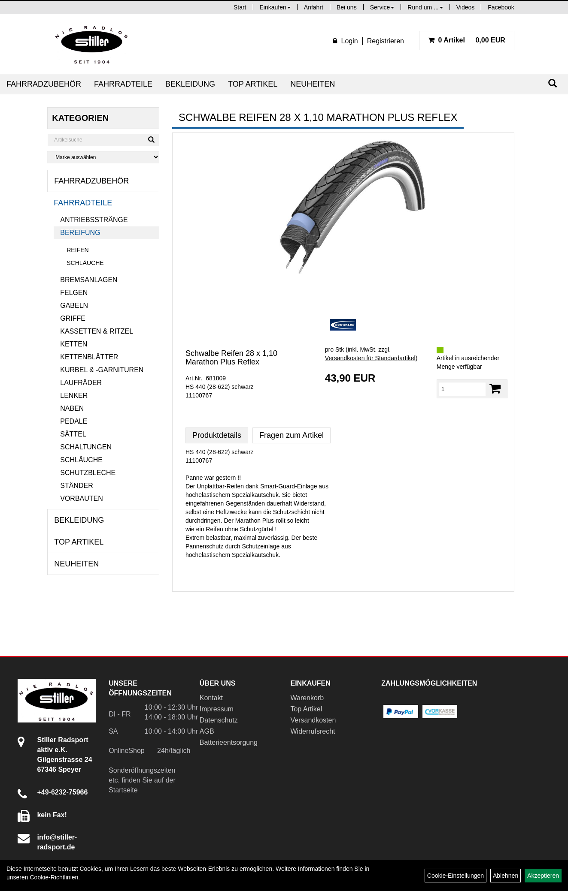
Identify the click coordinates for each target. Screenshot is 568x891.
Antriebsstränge (94, 219)
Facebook (501, 7)
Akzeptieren (543, 875)
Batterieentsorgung (229, 742)
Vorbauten (81, 498)
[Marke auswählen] (103, 157)
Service (382, 7)
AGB (207, 731)
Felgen (74, 292)
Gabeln (74, 305)
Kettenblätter (89, 357)
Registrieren (385, 41)
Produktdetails (216, 435)
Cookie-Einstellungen (455, 875)
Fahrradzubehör (43, 84)
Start (240, 7)
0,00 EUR (466, 40)
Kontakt (211, 697)
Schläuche (85, 262)
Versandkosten (313, 720)
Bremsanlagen (88, 279)
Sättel (73, 434)
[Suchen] (553, 83)
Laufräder (81, 382)
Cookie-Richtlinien (54, 877)
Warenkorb (307, 697)
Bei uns (347, 7)
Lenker (74, 395)
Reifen (77, 250)
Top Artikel (252, 84)
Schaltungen (86, 447)
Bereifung (80, 232)
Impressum (217, 709)
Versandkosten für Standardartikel (370, 358)
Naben (72, 408)
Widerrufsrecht (312, 731)
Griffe (72, 318)
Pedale (73, 421)
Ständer (76, 485)
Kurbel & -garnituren (101, 369)
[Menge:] (462, 389)
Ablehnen (505, 875)
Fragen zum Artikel (291, 435)
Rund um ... (425, 7)
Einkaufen (275, 7)
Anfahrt (313, 7)
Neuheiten (312, 84)
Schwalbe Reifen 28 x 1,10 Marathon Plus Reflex (231, 357)
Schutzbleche (87, 472)
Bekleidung (190, 84)
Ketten (73, 344)
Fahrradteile (123, 84)
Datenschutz (219, 720)
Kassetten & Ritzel (96, 331)
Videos (465, 7)
